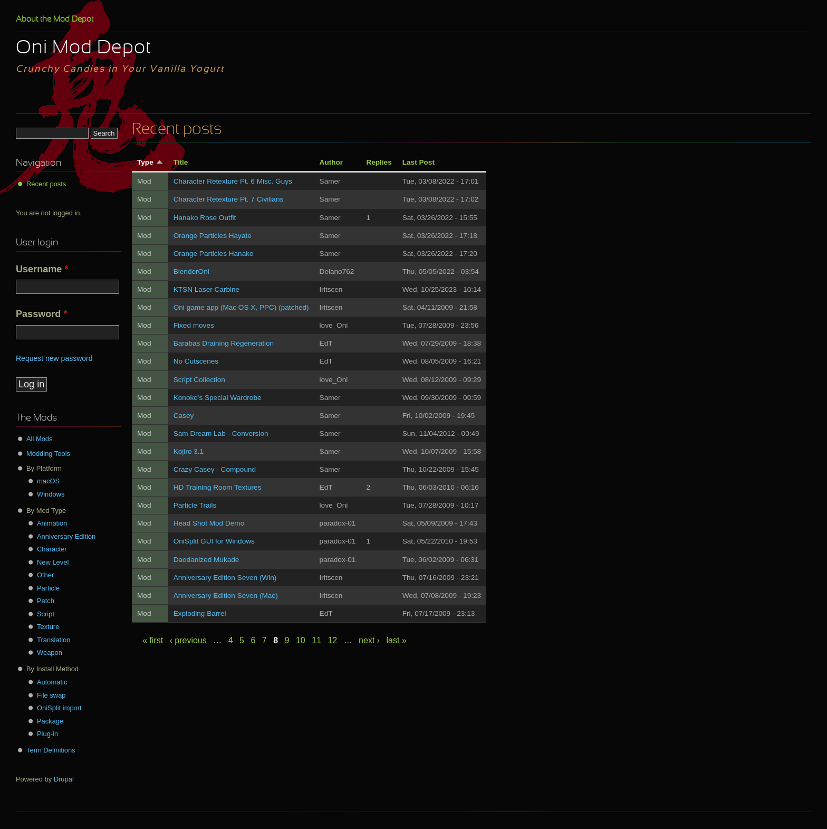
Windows (50, 494)
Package (50, 721)
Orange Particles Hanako (214, 254)
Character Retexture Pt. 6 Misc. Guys (233, 181)
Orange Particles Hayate (213, 236)
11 (316, 640)
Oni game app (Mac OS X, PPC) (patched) (241, 307)
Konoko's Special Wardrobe (218, 398)
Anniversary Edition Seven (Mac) (226, 595)
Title (181, 162)
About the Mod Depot (54, 19)
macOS (48, 481)
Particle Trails (195, 505)
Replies (378, 162)
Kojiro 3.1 (189, 451)
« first (152, 640)
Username (42, 269)
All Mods (39, 439)
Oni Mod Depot (83, 49)
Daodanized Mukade (206, 560)
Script (45, 614)
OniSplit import (59, 708)
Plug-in (47, 734)
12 (332, 640)
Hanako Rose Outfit (205, 218)
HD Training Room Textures (218, 487)
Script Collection (199, 380)
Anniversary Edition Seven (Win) (225, 578)
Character (52, 549)
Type (150, 162)
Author (331, 162)
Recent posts (46, 184)
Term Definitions (50, 750)
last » (397, 640)
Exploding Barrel (200, 613)
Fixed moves (194, 325)
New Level (53, 562)
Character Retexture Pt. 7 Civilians (229, 199)
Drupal (64, 779)
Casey (184, 416)
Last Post (418, 162)
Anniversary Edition (66, 536)
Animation (52, 523)
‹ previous (188, 640)
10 (300, 640)
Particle (48, 588)
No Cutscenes (196, 361)
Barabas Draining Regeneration (224, 343)
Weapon (49, 652)
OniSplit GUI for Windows (214, 541)
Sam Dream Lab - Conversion (221, 433)
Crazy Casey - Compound (215, 469)
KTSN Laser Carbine (206, 289)
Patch (45, 601)
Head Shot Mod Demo (209, 523)
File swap (51, 695)
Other (45, 575)
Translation (53, 640)
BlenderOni (191, 271)
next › (369, 640)
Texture (48, 627)
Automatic (52, 682)
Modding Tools (48, 454)
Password (41, 314)
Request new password (54, 358)
